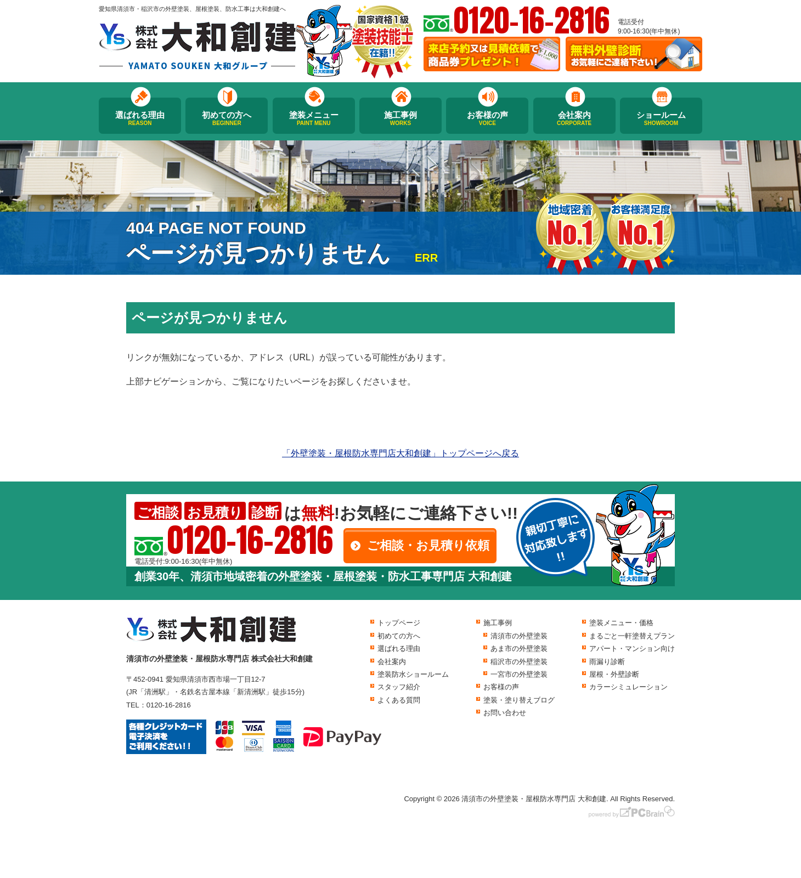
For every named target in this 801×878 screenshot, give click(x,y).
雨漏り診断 (607, 662)
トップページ (398, 623)
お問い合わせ (504, 713)
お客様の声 (487, 118)
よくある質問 (398, 700)
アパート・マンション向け (632, 648)
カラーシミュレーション (628, 687)
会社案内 (574, 118)
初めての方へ (226, 118)
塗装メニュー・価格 (621, 623)
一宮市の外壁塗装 (519, 674)
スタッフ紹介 (398, 687)
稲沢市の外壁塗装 (519, 662)
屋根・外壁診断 (614, 674)
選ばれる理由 (140, 118)
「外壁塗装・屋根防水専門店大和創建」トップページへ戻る (400, 453)
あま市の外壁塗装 (519, 648)
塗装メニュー (314, 118)
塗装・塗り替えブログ (519, 700)
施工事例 (400, 118)
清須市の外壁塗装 (519, 636)
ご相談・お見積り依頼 (428, 545)
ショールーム (661, 118)
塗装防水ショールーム (413, 674)
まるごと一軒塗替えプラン (632, 636)
